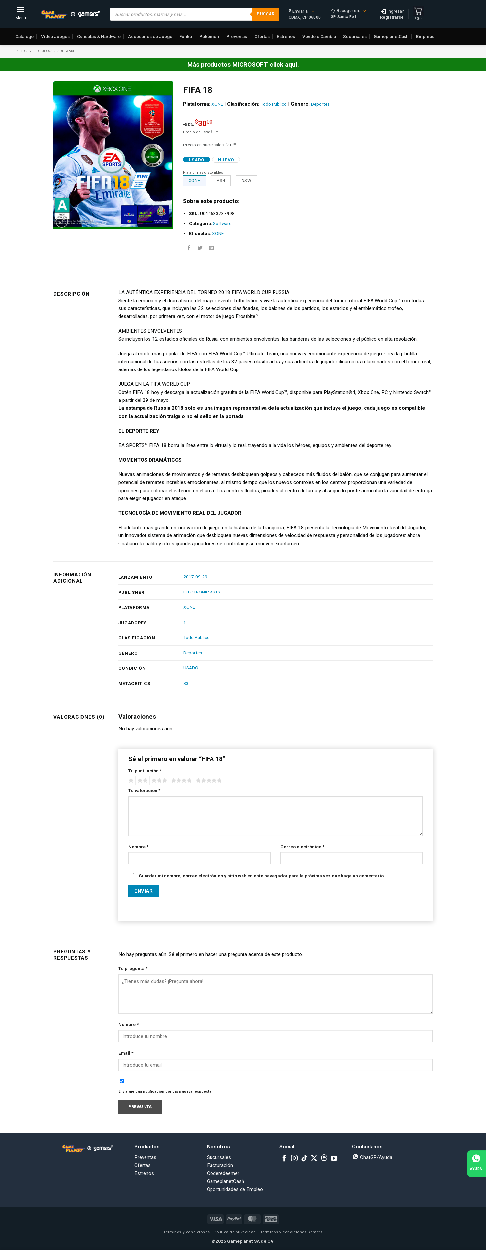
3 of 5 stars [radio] (158, 780)
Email (125, 1053)
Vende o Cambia (319, 36)
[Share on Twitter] (200, 248)
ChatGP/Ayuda (372, 1157)
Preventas (236, 36)
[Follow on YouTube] (334, 1158)
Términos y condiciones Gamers (291, 1232)
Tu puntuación (145, 770)
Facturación (220, 1165)
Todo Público (274, 104)
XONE (217, 104)
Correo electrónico (302, 846)
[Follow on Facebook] (284, 1158)
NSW (246, 180)
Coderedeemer (223, 1173)
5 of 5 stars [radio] (208, 780)
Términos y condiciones (186, 1232)
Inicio (20, 51)
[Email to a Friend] (211, 248)
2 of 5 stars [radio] (141, 780)
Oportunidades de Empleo (235, 1189)
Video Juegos (55, 36)
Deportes (320, 104)
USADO (190, 667)
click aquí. (284, 64)
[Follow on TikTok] (304, 1158)
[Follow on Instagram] (294, 1158)
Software (66, 51)
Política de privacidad (235, 1232)
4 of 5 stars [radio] (180, 780)
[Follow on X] (314, 1158)
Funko (185, 36)
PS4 (221, 180)
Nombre (138, 846)
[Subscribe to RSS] (324, 1158)
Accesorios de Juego (150, 36)
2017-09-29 (195, 576)
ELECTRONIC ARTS (201, 591)
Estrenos (286, 36)
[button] (62, 221)
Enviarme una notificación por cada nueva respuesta (164, 1091)
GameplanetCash (391, 36)
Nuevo (226, 159)
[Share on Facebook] (189, 248)
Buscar (265, 13)
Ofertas (262, 36)
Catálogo (25, 36)
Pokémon (209, 36)
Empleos (425, 36)
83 (186, 683)
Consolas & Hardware (99, 36)
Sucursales (355, 36)
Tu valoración (144, 790)
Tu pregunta (132, 968)
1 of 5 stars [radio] (130, 780)
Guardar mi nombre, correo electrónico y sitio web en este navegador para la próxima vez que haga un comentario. (262, 875)
